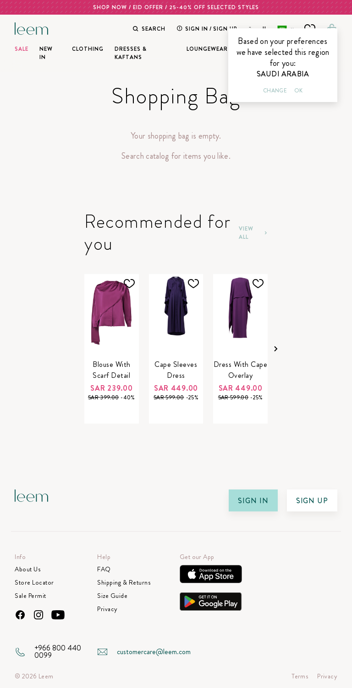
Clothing (88, 49)
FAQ (104, 569)
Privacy (107, 609)
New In (46, 53)
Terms (300, 676)
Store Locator (34, 582)
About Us (27, 569)
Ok (298, 90)
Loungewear (207, 49)
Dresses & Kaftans (131, 53)
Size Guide (112, 595)
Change (275, 90)
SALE (21, 49)
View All (253, 233)
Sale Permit (30, 595)
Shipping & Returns (123, 582)
